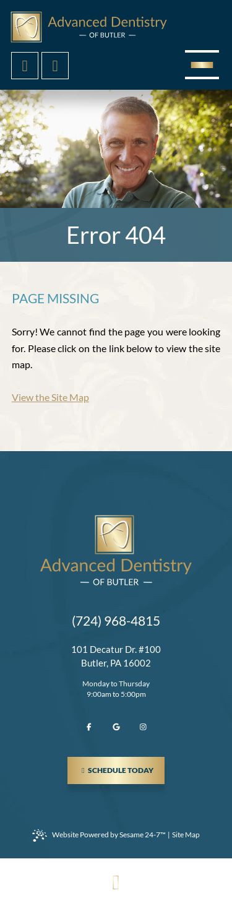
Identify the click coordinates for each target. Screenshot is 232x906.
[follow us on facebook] (89, 727)
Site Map (186, 834)
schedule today (122, 766)
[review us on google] (116, 727)
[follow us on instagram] (143, 727)
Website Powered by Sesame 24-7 (99, 835)
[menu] (202, 65)
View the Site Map (50, 397)
